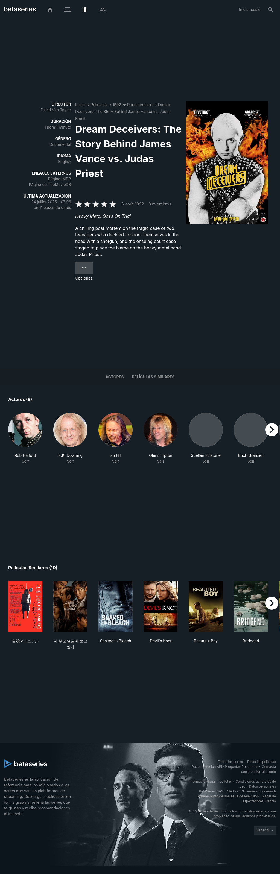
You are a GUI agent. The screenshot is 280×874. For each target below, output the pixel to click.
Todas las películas (261, 762)
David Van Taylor (56, 110)
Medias (232, 791)
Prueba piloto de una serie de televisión (228, 796)
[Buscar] (271, 9)
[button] (25, 438)
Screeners (250, 791)
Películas (99, 104)
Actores (115, 376)
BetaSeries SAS (211, 791)
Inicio (80, 104)
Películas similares (153, 376)
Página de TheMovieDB (50, 184)
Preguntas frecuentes (241, 767)
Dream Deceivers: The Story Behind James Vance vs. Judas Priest (123, 111)
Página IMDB (59, 178)
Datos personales (262, 786)
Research (268, 791)
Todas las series (230, 762)
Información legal (202, 781)
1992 (116, 104)
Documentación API (206, 767)
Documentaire (139, 104)
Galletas (225, 781)
